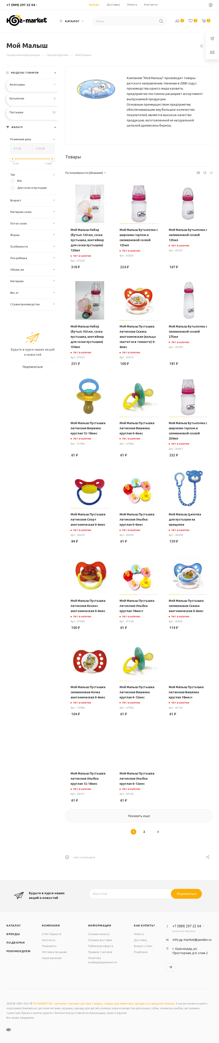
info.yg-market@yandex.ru (192, 939)
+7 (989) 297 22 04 (20, 5)
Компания (51, 925)
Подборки (15, 942)
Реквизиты (49, 945)
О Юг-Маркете (51, 933)
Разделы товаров (25, 72)
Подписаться (187, 893)
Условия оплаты (99, 933)
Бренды (13, 933)
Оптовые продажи (54, 951)
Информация (99, 925)
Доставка (140, 939)
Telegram (170, 967)
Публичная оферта (100, 945)
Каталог (13, 925)
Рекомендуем (18, 951)
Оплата (139, 933)
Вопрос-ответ (143, 945)
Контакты (48, 939)
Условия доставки (100, 939)
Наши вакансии (52, 957)
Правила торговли (100, 951)
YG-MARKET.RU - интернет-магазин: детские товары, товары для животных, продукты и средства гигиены (104, 1003)
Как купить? (144, 925)
